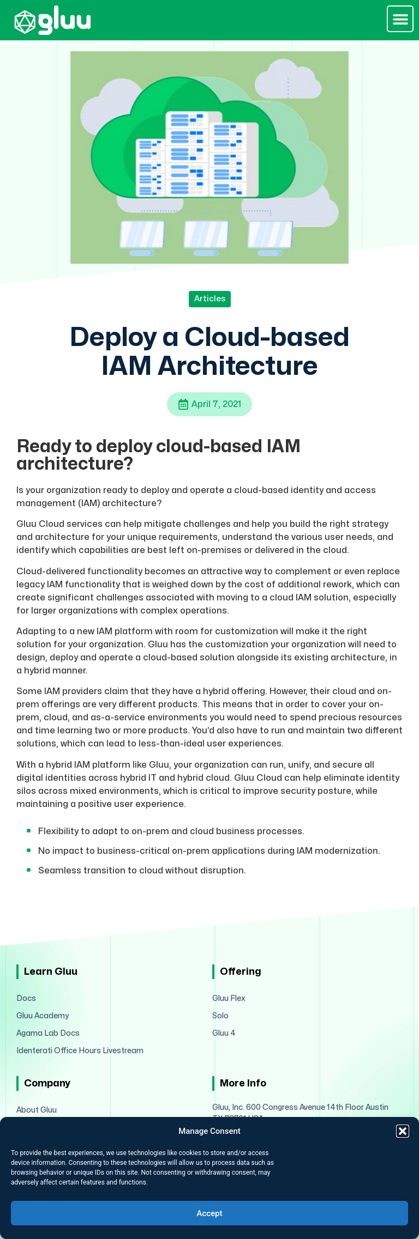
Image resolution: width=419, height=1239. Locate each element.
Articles (209, 299)
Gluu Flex (229, 998)
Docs (26, 998)
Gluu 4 (224, 1033)
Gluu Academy (42, 1015)
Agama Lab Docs (48, 1033)
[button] (402, 1131)
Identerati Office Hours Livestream (79, 1050)
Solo (220, 1015)
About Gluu (36, 1110)
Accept (209, 1213)
